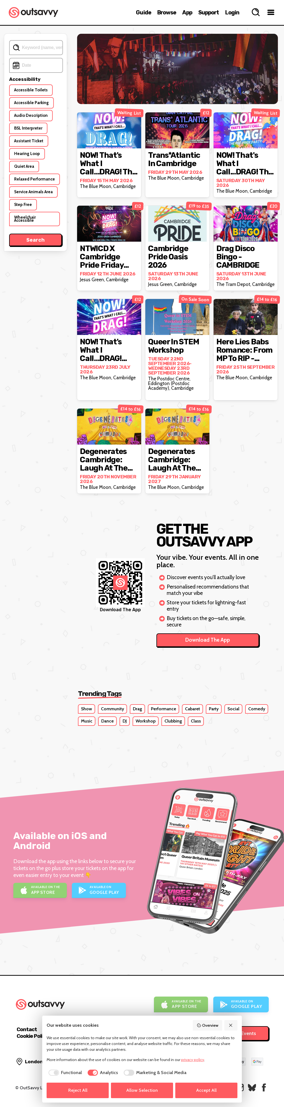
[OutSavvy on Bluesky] (252, 1087)
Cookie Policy (32, 1036)
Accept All (206, 1090)
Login (232, 12)
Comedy (256, 708)
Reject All (77, 1090)
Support (208, 12)
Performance (163, 708)
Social (233, 708)
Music (86, 721)
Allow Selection (142, 1090)
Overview (207, 1025)
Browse (166, 12)
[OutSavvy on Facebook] (264, 1087)
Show (86, 708)
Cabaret (192, 708)
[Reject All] (231, 1025)
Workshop (146, 721)
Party (214, 708)
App (187, 12)
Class (196, 721)
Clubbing (173, 721)
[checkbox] (64, 1072)
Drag (137, 708)
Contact (27, 1029)
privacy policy (192, 1059)
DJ (125, 721)
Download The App (207, 640)
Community (112, 708)
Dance (107, 721)
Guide (143, 12)
